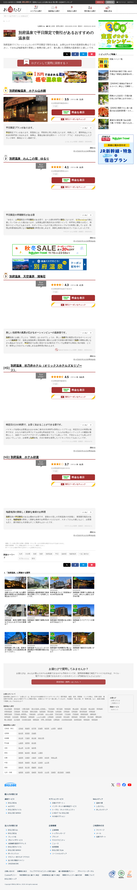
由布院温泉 (78, 720)
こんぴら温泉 (41, 717)
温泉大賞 (99, 803)
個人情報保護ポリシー (67, 871)
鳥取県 (21, 763)
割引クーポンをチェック (73, 119)
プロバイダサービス (15, 840)
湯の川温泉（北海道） (39, 709)
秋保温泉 (68, 709)
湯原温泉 (75, 717)
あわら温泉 (49, 714)
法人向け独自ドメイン (16, 860)
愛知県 (34, 753)
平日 (57, 554)
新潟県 (34, 743)
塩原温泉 (42, 711)
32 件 (81, 167)
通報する (92, 148)
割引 (33, 558)
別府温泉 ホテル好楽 (25, 457)
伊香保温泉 (8, 711)
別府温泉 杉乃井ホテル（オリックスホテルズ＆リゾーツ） (46, 367)
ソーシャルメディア (59, 853)
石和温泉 (75, 711)
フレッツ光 (12, 836)
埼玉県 (21, 738)
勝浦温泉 (23, 717)
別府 (34, 554)
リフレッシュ (24, 558)
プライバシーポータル (86, 871)
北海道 (21, 728)
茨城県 (34, 733)
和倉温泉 (32, 714)
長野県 (27, 743)
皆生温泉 (67, 717)
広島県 (40, 763)
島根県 (27, 763)
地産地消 (72, 554)
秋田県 (47, 728)
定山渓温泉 (8, 709)
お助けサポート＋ (58, 803)
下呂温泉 (68, 714)
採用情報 (55, 847)
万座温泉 (17, 711)
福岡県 (21, 772)
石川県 (27, 748)
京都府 (27, 758)
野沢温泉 (50, 711)
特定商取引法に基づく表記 (29, 875)
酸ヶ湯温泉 (8, 720)
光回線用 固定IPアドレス (17, 843)
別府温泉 (49, 554)
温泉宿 (64, 554)
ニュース (55, 843)
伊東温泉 (92, 711)
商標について (90, 875)
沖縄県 (68, 772)
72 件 (81, 99)
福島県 (60, 728)
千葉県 (27, 738)
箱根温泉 (36, 720)
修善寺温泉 (8, 714)
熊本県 (40, 772)
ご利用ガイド (115, 703)
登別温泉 (17, 709)
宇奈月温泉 (59, 714)
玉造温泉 (58, 717)
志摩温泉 (57, 720)
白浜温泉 (15, 717)
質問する (110, 2)
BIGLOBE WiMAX (14, 813)
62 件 (81, 464)
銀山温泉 (92, 709)
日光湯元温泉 (26, 720)
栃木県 (21, 733)
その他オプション (58, 816)
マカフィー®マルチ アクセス (18, 857)
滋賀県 (21, 758)
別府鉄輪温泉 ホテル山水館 (27, 90)
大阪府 (34, 758)
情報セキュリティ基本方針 (72, 875)
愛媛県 (34, 767)
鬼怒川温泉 (34, 711)
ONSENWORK (13, 863)
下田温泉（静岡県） (21, 714)
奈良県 (47, 758)
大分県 (27, 554)
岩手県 (34, 728)
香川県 (27, 767)
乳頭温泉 (52, 709)
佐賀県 (27, 772)
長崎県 (34, 772)
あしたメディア (102, 809)
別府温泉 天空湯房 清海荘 (27, 276)
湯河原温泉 (83, 711)
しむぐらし (100, 806)
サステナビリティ (58, 840)
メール (98, 833)
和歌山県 (54, 758)
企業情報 (52, 825)
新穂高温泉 (84, 714)
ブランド (55, 836)
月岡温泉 (67, 711)
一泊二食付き (84, 554)
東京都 (34, 738)
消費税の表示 (22, 871)
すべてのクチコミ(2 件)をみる (84, 359)
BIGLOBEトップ (10, 879)
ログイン (130, 2)
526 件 (81, 377)
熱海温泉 (87, 720)
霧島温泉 (99, 717)
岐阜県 (27, 753)
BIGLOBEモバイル (14, 809)
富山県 (21, 748)
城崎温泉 (93, 714)
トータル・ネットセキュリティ (63, 809)
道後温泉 (31, 717)
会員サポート (101, 836)
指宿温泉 (95, 720)
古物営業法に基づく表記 (51, 875)
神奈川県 (41, 738)
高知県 (40, 767)
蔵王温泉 (84, 709)
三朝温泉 (50, 717)
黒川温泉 (91, 717)
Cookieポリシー (11, 875)
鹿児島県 (61, 772)
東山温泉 (76, 709)
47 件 (81, 285)
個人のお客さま (11, 794)
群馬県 (27, 733)
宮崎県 (53, 772)
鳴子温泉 (60, 709)
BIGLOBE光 (12, 803)
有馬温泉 (7, 717)
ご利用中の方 (98, 825)
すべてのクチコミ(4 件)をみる (84, 151)
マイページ (121, 2)
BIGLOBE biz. (13, 830)
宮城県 (40, 728)
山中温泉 (41, 714)
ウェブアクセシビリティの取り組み (43, 871)
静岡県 (21, 753)
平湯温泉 (76, 714)
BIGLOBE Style (58, 850)
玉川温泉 (17, 720)
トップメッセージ (58, 833)
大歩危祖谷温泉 (67, 720)
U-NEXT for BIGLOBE (60, 813)
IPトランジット (13, 853)
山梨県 (21, 743)
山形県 (53, 728)
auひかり (11, 806)
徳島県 (21, 767)
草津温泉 (100, 709)
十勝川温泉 (25, 709)
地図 (55, 106)
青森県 (27, 728)
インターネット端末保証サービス (64, 806)
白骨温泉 (58, 711)
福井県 (34, 748)
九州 (20, 554)
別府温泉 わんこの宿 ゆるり (29, 158)
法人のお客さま (11, 825)
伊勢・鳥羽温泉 (46, 720)
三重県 (40, 753)
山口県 (47, 763)
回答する (100, 2)
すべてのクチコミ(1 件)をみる (84, 451)
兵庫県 (40, 758)
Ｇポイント (114, 709)
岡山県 (34, 763)
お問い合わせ (9, 871)
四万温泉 (25, 711)
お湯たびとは (115, 700)
